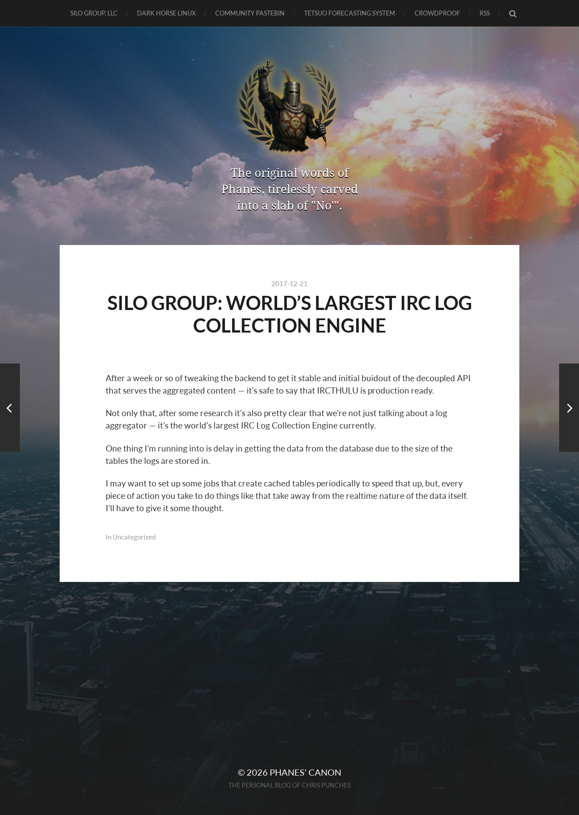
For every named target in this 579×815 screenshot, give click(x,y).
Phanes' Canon (305, 772)
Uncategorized (134, 537)
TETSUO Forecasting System (349, 13)
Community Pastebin (250, 13)
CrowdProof (437, 13)
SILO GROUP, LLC (94, 13)
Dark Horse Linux (166, 13)
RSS (485, 13)
